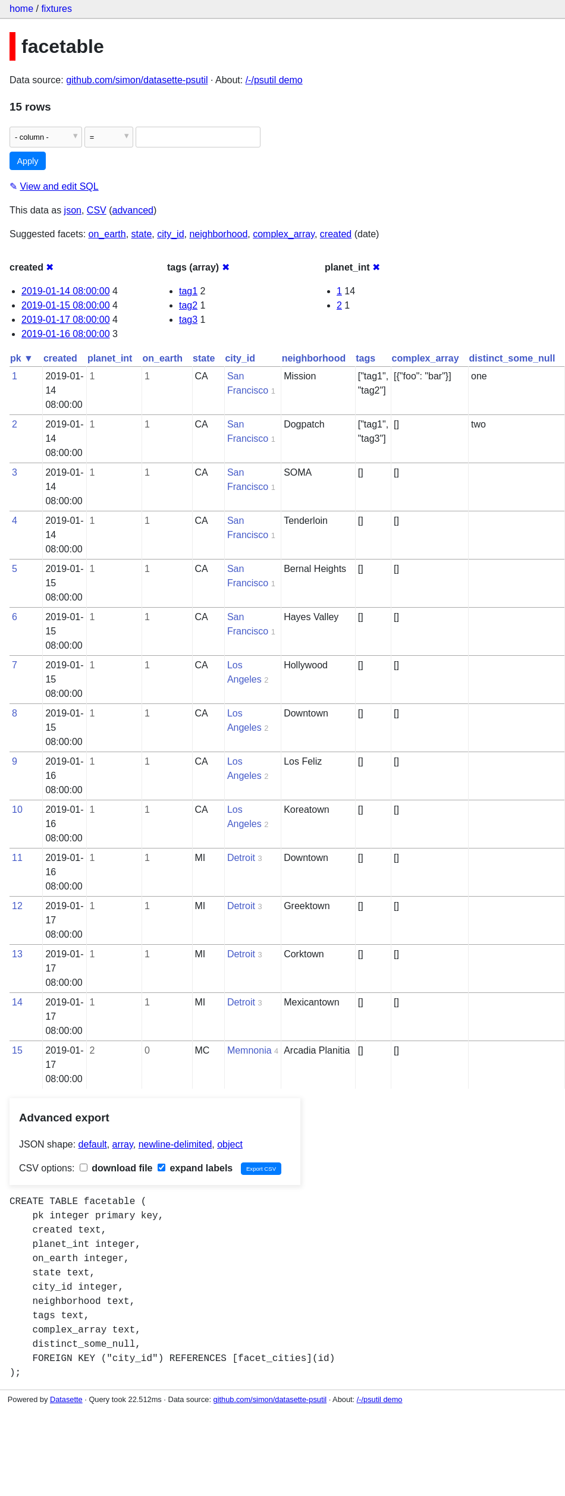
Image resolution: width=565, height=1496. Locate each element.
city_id (170, 234)
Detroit (241, 858)
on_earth (107, 234)
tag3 (188, 320)
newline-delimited (175, 1144)
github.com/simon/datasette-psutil (137, 80)
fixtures (56, 9)
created (335, 234)
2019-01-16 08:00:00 (65, 334)
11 (17, 858)
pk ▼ (21, 358)
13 (17, 954)
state (141, 234)
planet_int (110, 358)
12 (17, 906)
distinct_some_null (512, 358)
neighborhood (218, 234)
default (93, 1144)
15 (17, 1050)
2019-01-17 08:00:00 (65, 320)
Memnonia (249, 1050)
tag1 (188, 291)
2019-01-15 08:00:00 (65, 305)
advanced (132, 210)
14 (17, 1002)
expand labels (195, 1168)
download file (116, 1168)
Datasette (66, 1399)
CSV (96, 210)
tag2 (188, 305)
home (21, 9)
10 (17, 809)
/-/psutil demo (274, 80)
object (230, 1144)
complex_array (284, 234)
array (122, 1144)
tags (365, 358)
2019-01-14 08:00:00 (65, 291)
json (72, 210)
